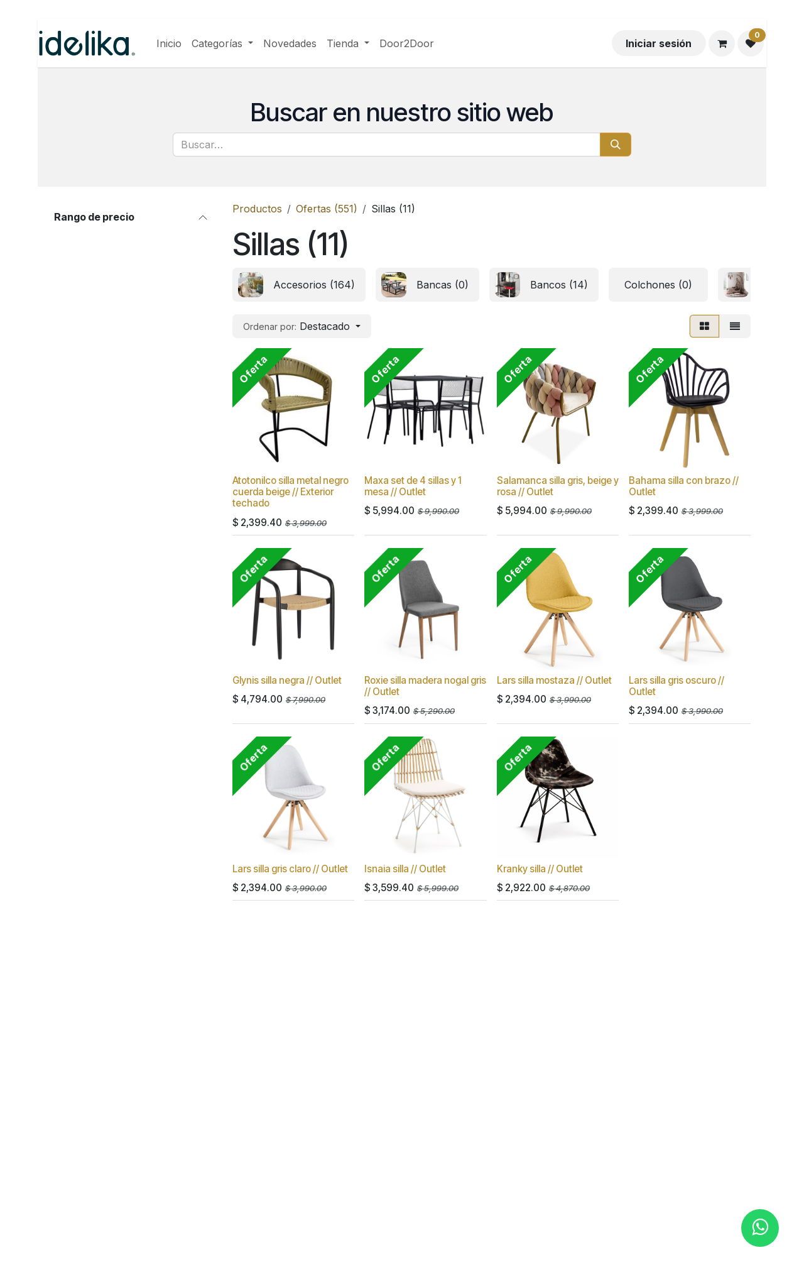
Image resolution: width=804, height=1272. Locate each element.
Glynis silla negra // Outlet (287, 680)
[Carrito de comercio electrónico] (722, 43)
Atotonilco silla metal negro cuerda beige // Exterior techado (290, 491)
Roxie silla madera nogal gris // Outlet (425, 686)
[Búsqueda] (615, 144)
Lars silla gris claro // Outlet (290, 869)
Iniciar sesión (659, 43)
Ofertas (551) (326, 208)
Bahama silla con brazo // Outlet (684, 486)
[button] (301, 326)
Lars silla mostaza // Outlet (554, 680)
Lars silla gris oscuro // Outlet (676, 686)
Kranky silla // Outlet (540, 869)
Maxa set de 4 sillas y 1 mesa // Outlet (413, 486)
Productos (257, 208)
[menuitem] (169, 43)
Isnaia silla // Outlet (405, 869)
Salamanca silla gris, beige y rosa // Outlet (558, 486)
